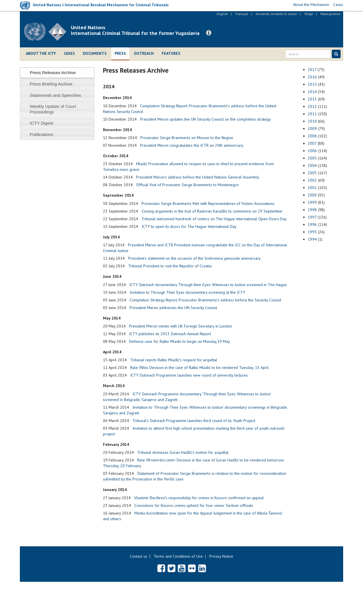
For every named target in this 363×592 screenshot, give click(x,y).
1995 (312, 231)
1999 (312, 202)
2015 (312, 84)
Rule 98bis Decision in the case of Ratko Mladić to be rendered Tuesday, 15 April (199, 367)
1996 (312, 224)
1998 (312, 209)
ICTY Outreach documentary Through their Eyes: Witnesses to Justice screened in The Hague (208, 284)
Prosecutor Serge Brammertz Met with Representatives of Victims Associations (208, 203)
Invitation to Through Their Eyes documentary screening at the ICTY (187, 292)
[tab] (57, 72)
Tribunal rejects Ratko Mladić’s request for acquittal (173, 359)
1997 (312, 217)
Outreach (144, 53)
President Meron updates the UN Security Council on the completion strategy (205, 119)
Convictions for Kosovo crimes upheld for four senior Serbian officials (193, 505)
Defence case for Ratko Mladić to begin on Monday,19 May (179, 341)
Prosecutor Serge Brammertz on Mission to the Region (186, 137)
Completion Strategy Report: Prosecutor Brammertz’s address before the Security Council (205, 300)
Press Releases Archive (53, 72)
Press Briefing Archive (51, 83)
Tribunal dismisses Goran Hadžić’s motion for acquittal (183, 452)
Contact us (138, 556)
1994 (312, 239)
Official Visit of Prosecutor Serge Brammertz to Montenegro (187, 184)
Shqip (308, 14)
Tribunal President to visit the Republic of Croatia (170, 265)
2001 (312, 187)
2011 (312, 113)
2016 (312, 76)
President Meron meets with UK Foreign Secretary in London (180, 326)
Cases (69, 53)
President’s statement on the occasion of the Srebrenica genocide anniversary (194, 258)
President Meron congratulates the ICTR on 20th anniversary (191, 145)
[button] (209, 32)
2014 (312, 91)
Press (120, 53)
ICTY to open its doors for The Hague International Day (189, 226)
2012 (312, 106)
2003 (312, 172)
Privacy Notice (221, 556)
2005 (312, 158)
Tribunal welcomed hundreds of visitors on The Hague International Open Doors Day (214, 218)
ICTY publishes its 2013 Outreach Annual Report (170, 333)
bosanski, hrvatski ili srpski (276, 14)
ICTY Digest (41, 123)
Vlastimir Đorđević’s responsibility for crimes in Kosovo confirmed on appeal (199, 497)
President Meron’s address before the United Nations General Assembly (197, 177)
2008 (312, 135)
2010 (312, 121)
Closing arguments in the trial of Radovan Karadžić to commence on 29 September (212, 211)
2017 (312, 69)
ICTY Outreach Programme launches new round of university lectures (189, 375)
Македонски (330, 14)
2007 (312, 143)
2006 (312, 150)
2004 (312, 165)
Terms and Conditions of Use (178, 556)
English (222, 14)
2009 (312, 128)
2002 (312, 180)
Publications (41, 134)
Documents (95, 53)
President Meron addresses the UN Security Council (173, 307)
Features (171, 53)
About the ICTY (41, 53)
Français (241, 14)
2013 (312, 99)
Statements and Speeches (55, 95)
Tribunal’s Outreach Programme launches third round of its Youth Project (193, 420)
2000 (312, 195)
